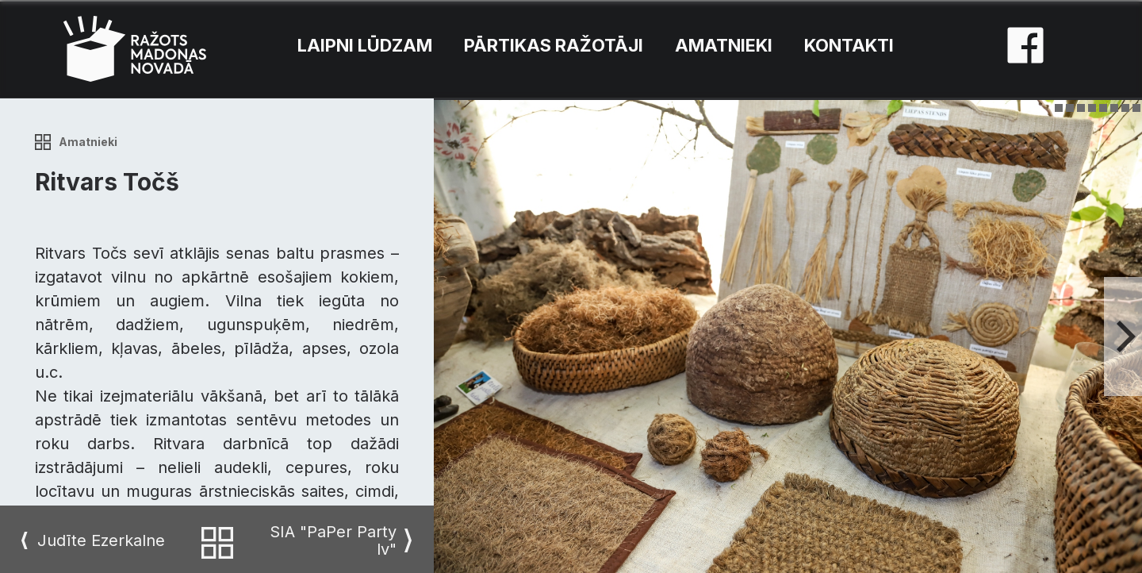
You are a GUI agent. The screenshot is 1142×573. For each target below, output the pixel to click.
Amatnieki (723, 45)
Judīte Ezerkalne (101, 540)
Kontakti (849, 45)
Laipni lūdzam (364, 45)
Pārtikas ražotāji (553, 45)
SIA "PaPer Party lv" (333, 540)
